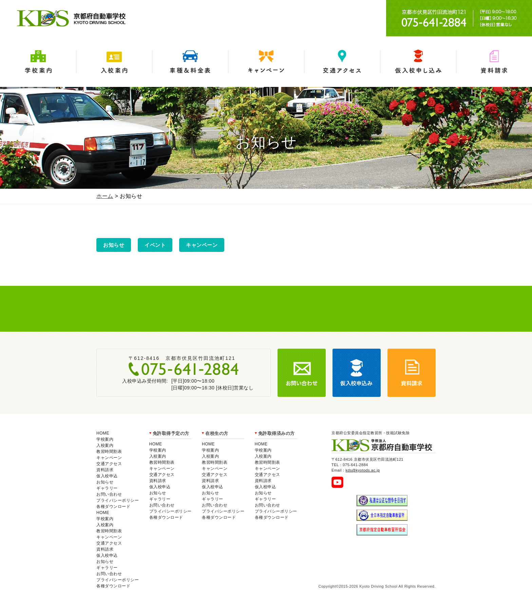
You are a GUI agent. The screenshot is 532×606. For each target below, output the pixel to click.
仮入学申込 (418, 61)
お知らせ (113, 245)
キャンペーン (266, 61)
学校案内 (38, 61)
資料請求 (494, 61)
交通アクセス (342, 61)
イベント (155, 245)
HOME (102, 433)
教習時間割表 (109, 451)
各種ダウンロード (113, 506)
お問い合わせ (109, 494)
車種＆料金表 (190, 61)
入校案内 (114, 61)
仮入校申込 (107, 476)
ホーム (104, 196)
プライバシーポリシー (117, 500)
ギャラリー (107, 488)
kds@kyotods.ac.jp (363, 470)
